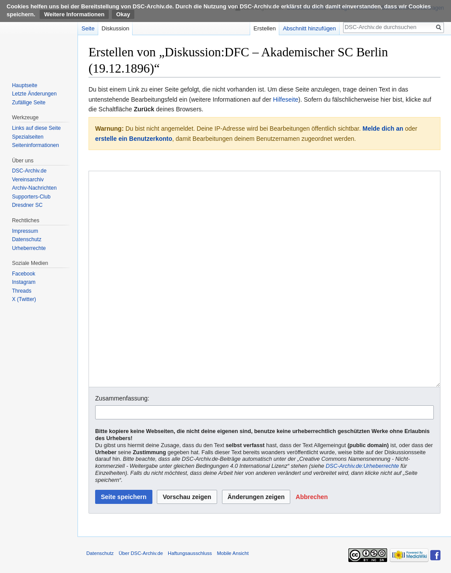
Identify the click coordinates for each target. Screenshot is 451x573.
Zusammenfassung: (122, 398)
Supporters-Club (31, 197)
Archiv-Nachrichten (34, 188)
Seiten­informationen (35, 145)
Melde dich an (382, 128)
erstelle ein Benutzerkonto (133, 138)
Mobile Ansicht (232, 553)
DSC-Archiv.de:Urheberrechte (362, 466)
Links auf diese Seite (36, 128)
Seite (88, 28)
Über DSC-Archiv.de (140, 553)
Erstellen (265, 28)
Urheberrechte (29, 248)
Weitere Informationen (74, 14)
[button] (311, 497)
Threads (21, 291)
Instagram (23, 282)
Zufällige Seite (28, 102)
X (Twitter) (24, 299)
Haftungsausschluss (190, 553)
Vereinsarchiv (28, 179)
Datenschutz (26, 239)
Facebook (23, 274)
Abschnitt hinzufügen (309, 28)
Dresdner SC (27, 205)
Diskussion (115, 28)
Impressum (25, 231)
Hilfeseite (286, 99)
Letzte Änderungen (34, 94)
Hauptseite (24, 85)
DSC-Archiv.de (29, 171)
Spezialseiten (27, 137)
